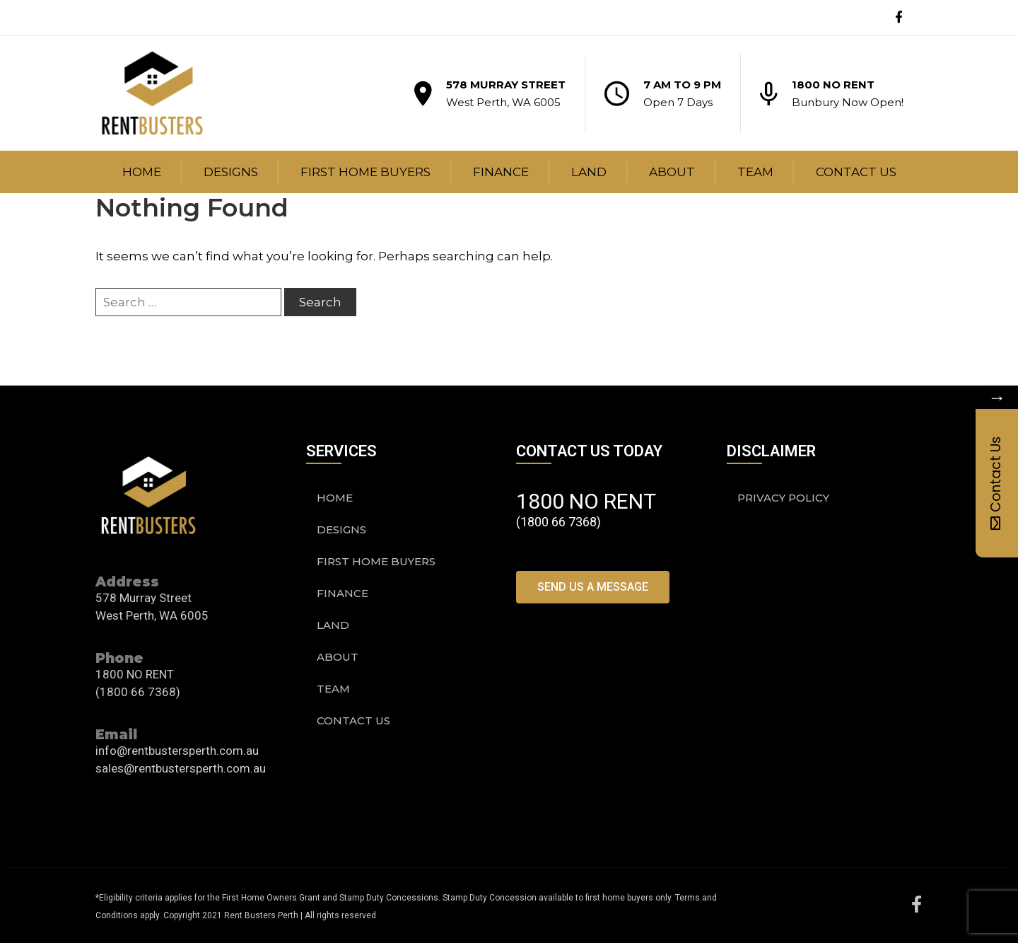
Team (755, 172)
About (672, 172)
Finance (501, 172)
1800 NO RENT (833, 84)
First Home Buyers (365, 172)
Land (589, 172)
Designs (231, 172)
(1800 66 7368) (137, 692)
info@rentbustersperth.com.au (177, 751)
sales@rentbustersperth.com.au (180, 768)
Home (141, 172)
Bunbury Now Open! (847, 102)
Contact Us (856, 172)
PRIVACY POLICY (783, 497)
